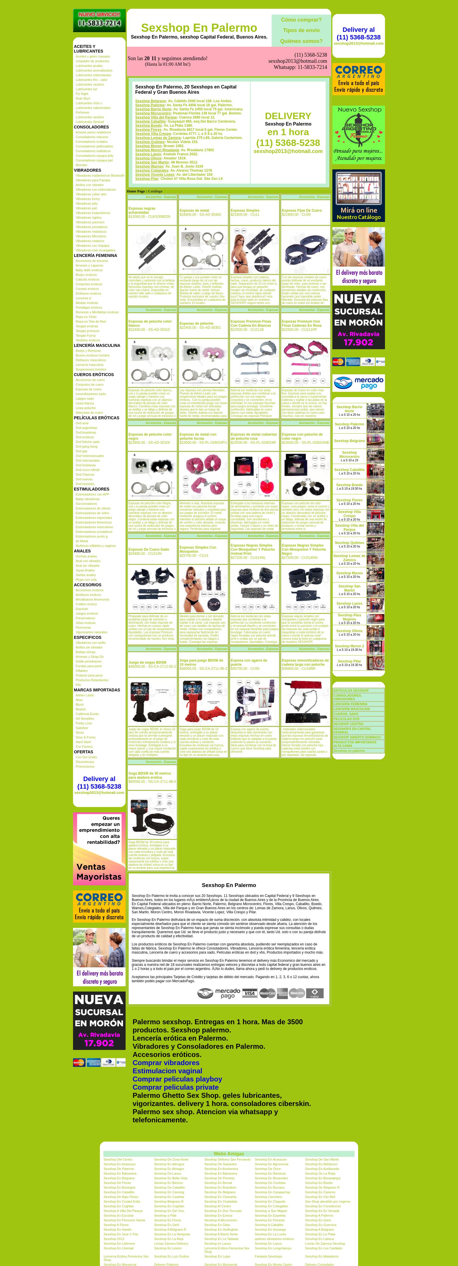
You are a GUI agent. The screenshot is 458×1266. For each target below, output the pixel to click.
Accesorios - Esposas (161, 197)
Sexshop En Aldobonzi (321, 1164)
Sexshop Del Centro (118, 1159)
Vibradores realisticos (91, 231)
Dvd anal (82, 423)
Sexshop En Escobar (119, 1215)
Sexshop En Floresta (269, 1220)
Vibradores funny (88, 199)
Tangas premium (87, 331)
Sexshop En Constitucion (323, 1206)
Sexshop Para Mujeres (349, 617)
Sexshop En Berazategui (323, 1178)
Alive (79, 700)
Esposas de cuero (88, 389)
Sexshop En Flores (167, 1220)
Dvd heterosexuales (90, 456)
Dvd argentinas (86, 427)
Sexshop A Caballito (269, 1225)
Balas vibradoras (88, 499)
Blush (80, 704)
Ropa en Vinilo (86, 317)
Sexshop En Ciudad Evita (122, 1201)
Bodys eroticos (86, 274)
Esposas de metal (194, 210)
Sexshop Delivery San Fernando (227, 1159)
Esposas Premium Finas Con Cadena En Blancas (251, 323)
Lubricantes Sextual (90, 122)
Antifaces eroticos (88, 595)
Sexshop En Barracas (270, 1173)
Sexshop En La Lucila (270, 1234)
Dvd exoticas (85, 437)
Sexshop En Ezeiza (218, 1215)
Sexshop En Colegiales (271, 1206)
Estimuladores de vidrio (92, 513)
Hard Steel (83, 742)
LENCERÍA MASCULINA (352, 709)
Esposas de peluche (196, 323)
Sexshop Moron (148, 146)
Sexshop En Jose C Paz (121, 1234)
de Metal (82, 541)
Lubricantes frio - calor (91, 79)
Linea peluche (86, 408)
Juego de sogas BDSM (147, 662)
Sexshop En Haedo (117, 1229)
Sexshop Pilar (146, 179)
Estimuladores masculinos (94, 527)
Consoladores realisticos (93, 151)
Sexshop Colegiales (151, 170)
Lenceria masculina (89, 364)
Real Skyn (83, 98)
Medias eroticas (87, 303)
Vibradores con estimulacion (96, 189)
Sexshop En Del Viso (169, 1211)
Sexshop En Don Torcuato (223, 1211)
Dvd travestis (85, 484)
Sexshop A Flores (116, 1225)
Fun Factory (84, 746)
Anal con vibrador (88, 561)
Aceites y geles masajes (93, 56)
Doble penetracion (89, 661)
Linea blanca (85, 403)
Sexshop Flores (148, 130)
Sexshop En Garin (318, 1220)
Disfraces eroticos (88, 293)
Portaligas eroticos (89, 307)
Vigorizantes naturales (91, 632)
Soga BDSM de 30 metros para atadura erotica (150, 775)
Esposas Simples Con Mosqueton (198, 549)
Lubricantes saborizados (93, 107)
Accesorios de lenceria (92, 260)
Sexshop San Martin (152, 162)
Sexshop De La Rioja (320, 1173)
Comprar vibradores (166, 1063)
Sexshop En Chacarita (220, 1197)
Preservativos (85, 618)
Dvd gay (81, 451)
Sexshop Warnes (149, 166)
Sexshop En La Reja (168, 1239)
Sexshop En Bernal (218, 1183)
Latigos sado (85, 398)
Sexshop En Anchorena (221, 1169)
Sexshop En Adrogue (169, 1164)
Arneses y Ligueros (89, 265)
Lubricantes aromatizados (94, 70)
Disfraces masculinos (91, 360)
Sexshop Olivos (148, 158)
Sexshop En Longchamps (273, 1248)
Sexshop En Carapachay (272, 1192)
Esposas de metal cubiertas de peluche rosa (254, 436)
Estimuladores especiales (94, 517)
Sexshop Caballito (150, 121)
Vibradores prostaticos (91, 227)
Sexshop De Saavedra (220, 1164)
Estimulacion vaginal (167, 1071)
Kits (78, 684)
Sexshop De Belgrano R (322, 1187)
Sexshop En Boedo (319, 1183)
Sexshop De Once (268, 1169)
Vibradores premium (90, 222)
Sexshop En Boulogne (120, 1187)
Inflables (82, 670)
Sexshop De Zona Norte (171, 1159)
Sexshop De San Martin (322, 1159)
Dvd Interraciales (88, 460)
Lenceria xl (83, 298)
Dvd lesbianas (86, 465)
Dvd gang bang (87, 446)
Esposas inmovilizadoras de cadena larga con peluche (305, 662)
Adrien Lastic (85, 695)
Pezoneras (83, 627)
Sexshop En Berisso (168, 1183)
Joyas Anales (85, 570)
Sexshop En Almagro (169, 1169)
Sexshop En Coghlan (119, 1206)
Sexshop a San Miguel (271, 1211)
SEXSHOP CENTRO (349, 724)
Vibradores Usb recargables (95, 250)
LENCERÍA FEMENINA (350, 704)
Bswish (81, 709)
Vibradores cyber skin (91, 194)
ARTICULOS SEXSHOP (351, 690)
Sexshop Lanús (148, 154)
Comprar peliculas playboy (177, 1079)
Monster (81, 165)
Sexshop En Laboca (319, 1239)
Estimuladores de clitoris (93, 508)
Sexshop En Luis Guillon (171, 1256)
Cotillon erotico (86, 604)
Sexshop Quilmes (150, 142)
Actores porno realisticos (93, 132)
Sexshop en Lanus (217, 1243)
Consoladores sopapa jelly (94, 155)
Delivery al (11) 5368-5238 (99, 782)
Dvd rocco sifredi (88, 470)
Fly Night (82, 93)
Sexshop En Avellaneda (322, 1169)
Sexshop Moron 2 (349, 646)
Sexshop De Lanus (167, 1173)
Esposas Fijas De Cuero (302, 210)
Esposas (82, 609)
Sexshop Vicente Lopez (154, 175)
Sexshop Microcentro (153, 113)
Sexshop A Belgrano (319, 1229)
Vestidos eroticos (88, 340)
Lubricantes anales (89, 65)
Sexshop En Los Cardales (323, 1248)
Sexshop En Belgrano (119, 1178)
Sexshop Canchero (268, 1197)
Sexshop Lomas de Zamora (158, 138)
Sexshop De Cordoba (270, 1183)
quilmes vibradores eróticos (274, 1239)
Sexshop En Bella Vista (170, 1178)
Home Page (136, 191)
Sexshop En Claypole (270, 1201)
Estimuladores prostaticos (94, 531)
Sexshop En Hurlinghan (221, 1229)
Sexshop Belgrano (150, 101)
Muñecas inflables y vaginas (96, 545)
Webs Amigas (229, 1153)
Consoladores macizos (92, 137)
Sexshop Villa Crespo (153, 134)
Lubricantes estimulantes (93, 75)
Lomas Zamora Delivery (171, 1243)
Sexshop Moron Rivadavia (157, 150)
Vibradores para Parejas (93, 180)
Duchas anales (86, 556)
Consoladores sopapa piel (94, 160)
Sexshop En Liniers (168, 1248)
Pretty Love (84, 723)
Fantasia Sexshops (268, 1256)
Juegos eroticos (87, 613)
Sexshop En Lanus (268, 1243)
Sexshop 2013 (114, 1239)
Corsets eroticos (87, 289)
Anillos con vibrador (90, 185)
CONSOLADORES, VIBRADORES (348, 697)
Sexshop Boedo (148, 126)
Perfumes (82, 112)
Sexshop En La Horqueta (172, 1234)
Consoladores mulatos (91, 141)
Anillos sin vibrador (89, 647)
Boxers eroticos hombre (93, 355)
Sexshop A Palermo (319, 1215)
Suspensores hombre (91, 369)
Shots (80, 732)
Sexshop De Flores (117, 1183)
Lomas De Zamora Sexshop (325, 1243)
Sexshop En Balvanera (120, 1173)
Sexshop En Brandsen (220, 1187)
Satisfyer (82, 728)
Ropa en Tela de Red (91, 321)
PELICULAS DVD (347, 719)
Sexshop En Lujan (217, 1256)
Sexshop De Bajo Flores (121, 1197)
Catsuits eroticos (87, 279)
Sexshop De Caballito (169, 1187)
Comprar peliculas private (176, 1087)
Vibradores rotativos (90, 241)
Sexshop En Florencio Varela (124, 1220)
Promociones (85, 766)
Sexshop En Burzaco (270, 1187)
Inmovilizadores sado (91, 394)
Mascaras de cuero (89, 412)
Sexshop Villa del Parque (156, 117)
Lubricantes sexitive (90, 117)
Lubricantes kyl (86, 89)
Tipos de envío (301, 30)
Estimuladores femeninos (94, 522)
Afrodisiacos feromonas (92, 599)
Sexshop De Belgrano (220, 1192)
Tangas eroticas (87, 326)
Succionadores (86, 503)
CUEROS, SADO (346, 714)
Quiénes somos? (301, 41)
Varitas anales (86, 575)
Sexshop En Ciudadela (220, 1201)
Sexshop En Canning (169, 1192)
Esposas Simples (245, 210)
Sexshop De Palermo (119, 1169)
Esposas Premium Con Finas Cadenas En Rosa (302, 323)
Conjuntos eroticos (89, 284)
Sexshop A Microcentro (220, 1220)
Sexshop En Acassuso (271, 1159)
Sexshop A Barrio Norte (221, 1234)
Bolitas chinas (86, 652)
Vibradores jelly (87, 203)
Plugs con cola (86, 579)
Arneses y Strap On (90, 656)
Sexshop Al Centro (217, 1206)
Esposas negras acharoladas (142, 210)
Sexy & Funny (86, 737)
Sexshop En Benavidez (271, 1178)
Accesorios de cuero (90, 380)
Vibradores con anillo (91, 642)
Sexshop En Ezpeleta (270, 1215)
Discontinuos (85, 762)
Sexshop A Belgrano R (170, 1229)
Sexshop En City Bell (320, 1197)
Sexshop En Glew (217, 1225)
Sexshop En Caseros (320, 1192)
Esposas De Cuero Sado (149, 549)
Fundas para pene (89, 666)
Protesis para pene (89, 675)
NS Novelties (85, 718)
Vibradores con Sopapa (92, 245)
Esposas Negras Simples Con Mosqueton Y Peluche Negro (304, 549)
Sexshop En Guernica (320, 1225)
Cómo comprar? (301, 20)
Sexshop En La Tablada (221, 1239)
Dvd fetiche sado (88, 442)
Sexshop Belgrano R (168, 1201)
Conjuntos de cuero (89, 384)
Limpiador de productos (92, 61)
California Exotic (87, 714)
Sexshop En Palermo (199, 27)
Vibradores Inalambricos (93, 213)
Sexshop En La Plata (320, 1234)
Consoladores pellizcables (94, 146)
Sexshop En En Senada (322, 1211)
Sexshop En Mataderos (322, 1256)
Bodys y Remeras (88, 350)
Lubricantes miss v (89, 103)
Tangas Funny (86, 335)
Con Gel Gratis (86, 757)
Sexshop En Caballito (119, 1192)
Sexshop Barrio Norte (153, 109)
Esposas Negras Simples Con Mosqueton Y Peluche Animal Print (253, 549)
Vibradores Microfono (91, 236)
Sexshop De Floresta (219, 1178)
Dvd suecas (84, 479)
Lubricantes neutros (90, 84)
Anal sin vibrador (88, 565)
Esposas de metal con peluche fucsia (198, 436)
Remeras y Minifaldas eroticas (97, 312)
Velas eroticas (86, 623)
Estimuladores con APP (92, 494)
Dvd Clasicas (85, 474)
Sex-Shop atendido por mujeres (328, 1201)
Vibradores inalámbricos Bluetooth (100, 175)
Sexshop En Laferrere (119, 1243)
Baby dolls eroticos (89, 270)
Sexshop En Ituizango (270, 1229)
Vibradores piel (86, 208)
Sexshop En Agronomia (271, 1164)
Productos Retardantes (92, 680)
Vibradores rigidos (88, 217)
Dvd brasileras (86, 432)
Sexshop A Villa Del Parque (123, 1211)
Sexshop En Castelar (169, 1197)
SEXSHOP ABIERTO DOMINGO (357, 737)
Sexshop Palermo (150, 105)
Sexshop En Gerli (166, 1225)
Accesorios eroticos (89, 590)
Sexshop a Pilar (165, 1215)
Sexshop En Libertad (118, 1248)
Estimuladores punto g (91, 536)
